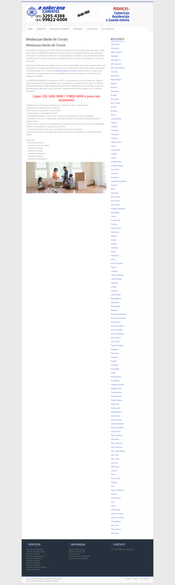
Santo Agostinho (117, 428)
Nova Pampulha (117, 334)
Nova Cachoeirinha (118, 318)
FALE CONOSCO (107, 29)
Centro (113, 158)
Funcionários (116, 228)
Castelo (114, 154)
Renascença (116, 377)
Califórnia (114, 130)
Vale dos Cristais (117, 518)
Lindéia (113, 287)
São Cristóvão (116, 443)
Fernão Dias (115, 220)
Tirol (112, 502)
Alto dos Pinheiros (118, 68)
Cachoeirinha (116, 119)
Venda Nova (116, 521)
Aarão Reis (115, 44)
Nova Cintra (115, 322)
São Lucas (115, 459)
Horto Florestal (117, 263)
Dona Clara (115, 205)
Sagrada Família (117, 385)
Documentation (144, 579)
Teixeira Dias (116, 498)
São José (115, 455)
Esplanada (115, 212)
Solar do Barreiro (117, 490)
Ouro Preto (115, 342)
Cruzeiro (114, 185)
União (113, 506)
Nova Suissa (116, 338)
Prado (113, 373)
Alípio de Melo (116, 52)
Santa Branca (116, 396)
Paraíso (114, 361)
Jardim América (117, 275)
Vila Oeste (115, 533)
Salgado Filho (116, 388)
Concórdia (115, 169)
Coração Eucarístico (119, 181)
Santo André (116, 431)
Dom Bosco (115, 201)
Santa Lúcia (115, 408)
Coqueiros (115, 177)
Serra (113, 474)
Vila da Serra (116, 529)
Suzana (114, 494)
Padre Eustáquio (117, 345)
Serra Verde (115, 478)
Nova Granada (116, 330)
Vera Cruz (115, 525)
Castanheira (115, 150)
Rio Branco (115, 381)
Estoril (113, 216)
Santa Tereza (116, 420)
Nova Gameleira (117, 326)
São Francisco (116, 447)
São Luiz (114, 463)
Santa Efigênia (116, 400)
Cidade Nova (116, 162)
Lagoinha (114, 283)
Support (135, 579)
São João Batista (118, 451)
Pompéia (114, 365)
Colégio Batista (117, 166)
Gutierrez (114, 248)
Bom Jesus (115, 103)
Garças (114, 236)
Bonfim (114, 107)
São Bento (115, 439)
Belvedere (115, 91)
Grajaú (113, 240)
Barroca (114, 87)
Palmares (114, 349)
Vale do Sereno (117, 514)
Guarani (114, 244)
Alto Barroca (116, 60)
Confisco (114, 173)
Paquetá (114, 357)
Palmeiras (115, 353)
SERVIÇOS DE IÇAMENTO (60, 29)
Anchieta (114, 72)
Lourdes (114, 291)
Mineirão (114, 310)
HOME (30, 29)
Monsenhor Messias (119, 314)
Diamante (114, 193)
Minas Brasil (115, 306)
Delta (113, 189)
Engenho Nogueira (118, 209)
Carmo (113, 146)
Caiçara (114, 123)
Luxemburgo (116, 295)
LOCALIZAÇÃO (92, 29)
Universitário (116, 510)
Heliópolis (115, 256)
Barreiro (114, 83)
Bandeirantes (116, 80)
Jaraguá (114, 271)
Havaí (113, 252)
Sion (112, 486)
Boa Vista (115, 99)
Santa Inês (115, 404)
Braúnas (114, 111)
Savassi (114, 471)
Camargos (115, 134)
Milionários (115, 302)
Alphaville (114, 56)
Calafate (114, 126)
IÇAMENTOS (41, 29)
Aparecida (115, 76)
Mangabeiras (116, 299)
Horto (113, 259)
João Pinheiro (116, 279)
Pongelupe (115, 369)
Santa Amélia (116, 392)
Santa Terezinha (117, 424)
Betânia (114, 95)
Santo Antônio (116, 435)
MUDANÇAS (78, 29)
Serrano (114, 482)
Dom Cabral (115, 197)
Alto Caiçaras (116, 64)
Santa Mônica (116, 412)
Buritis (113, 115)
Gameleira (115, 232)
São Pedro (115, 467)
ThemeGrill (128, 579)
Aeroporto (115, 48)
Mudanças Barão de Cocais (66, 71)
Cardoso (114, 138)
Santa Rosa (115, 416)
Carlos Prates (116, 142)
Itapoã (113, 267)
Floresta (114, 224)
